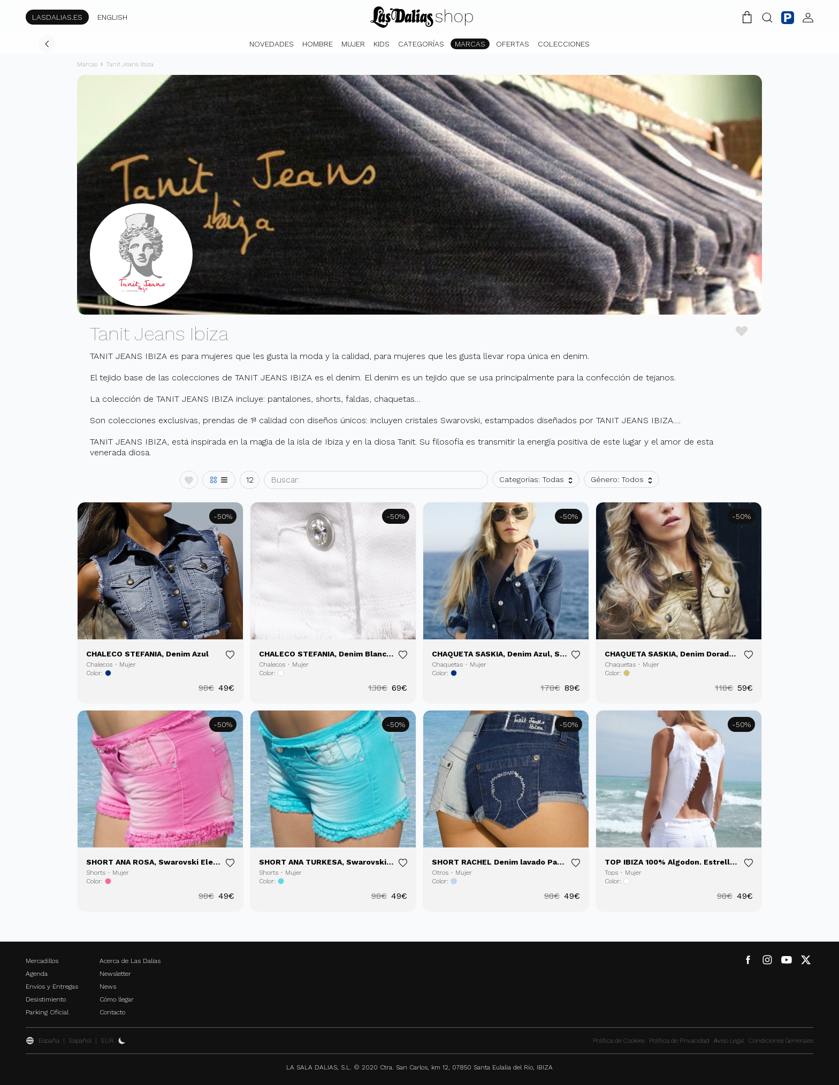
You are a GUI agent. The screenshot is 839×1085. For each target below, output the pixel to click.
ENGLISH (112, 17)
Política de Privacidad (679, 1040)
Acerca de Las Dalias (130, 961)
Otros (440, 872)
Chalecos (99, 664)
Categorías (421, 44)
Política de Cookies (619, 1040)
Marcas (470, 44)
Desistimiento (46, 999)
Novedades (271, 44)
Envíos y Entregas (52, 986)
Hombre (317, 44)
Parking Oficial (47, 1012)
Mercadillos (42, 961)
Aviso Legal (729, 1040)
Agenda (37, 973)
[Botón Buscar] (767, 17)
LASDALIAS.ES (57, 17)
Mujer (353, 44)
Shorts (95, 872)
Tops (611, 872)
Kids (381, 44)
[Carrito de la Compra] (747, 17)
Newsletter (115, 973)
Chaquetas (447, 664)
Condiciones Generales (781, 1040)
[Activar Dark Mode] (122, 1040)
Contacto (112, 1012)
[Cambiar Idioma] (421, 17)
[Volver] (47, 43)
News (108, 986)
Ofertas (512, 44)
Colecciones (564, 44)
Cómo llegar (117, 999)
